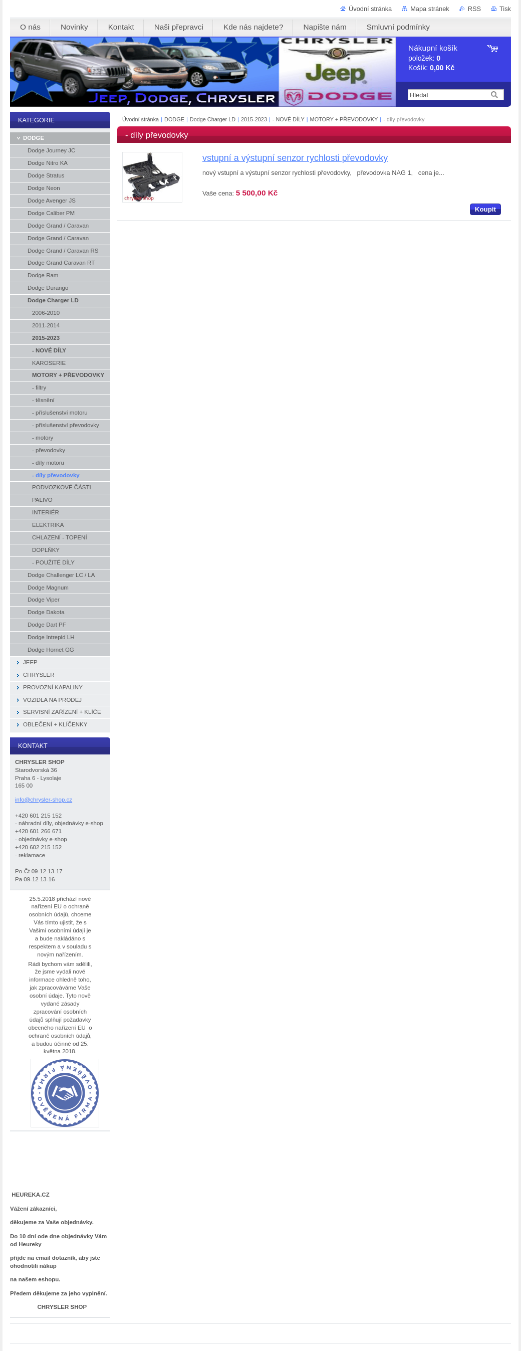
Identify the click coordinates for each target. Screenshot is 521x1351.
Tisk (505, 9)
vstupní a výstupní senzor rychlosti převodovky (295, 158)
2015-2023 (254, 119)
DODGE (174, 119)
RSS (474, 9)
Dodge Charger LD (212, 119)
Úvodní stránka (370, 9)
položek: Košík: (432, 58)
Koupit (485, 209)
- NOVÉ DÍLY (289, 119)
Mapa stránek (429, 9)
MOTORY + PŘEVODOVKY (344, 119)
